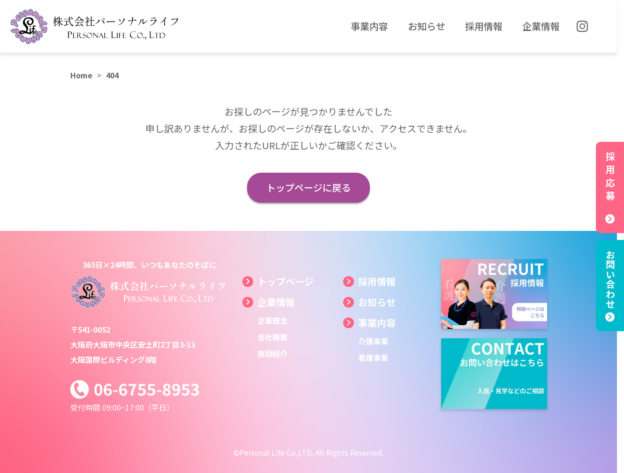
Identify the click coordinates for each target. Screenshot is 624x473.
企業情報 (276, 302)
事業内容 (377, 322)
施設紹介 (272, 353)
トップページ (285, 281)
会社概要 (272, 337)
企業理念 (272, 320)
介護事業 (373, 341)
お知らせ (377, 302)
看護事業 (373, 357)
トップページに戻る (308, 187)
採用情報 (377, 281)
